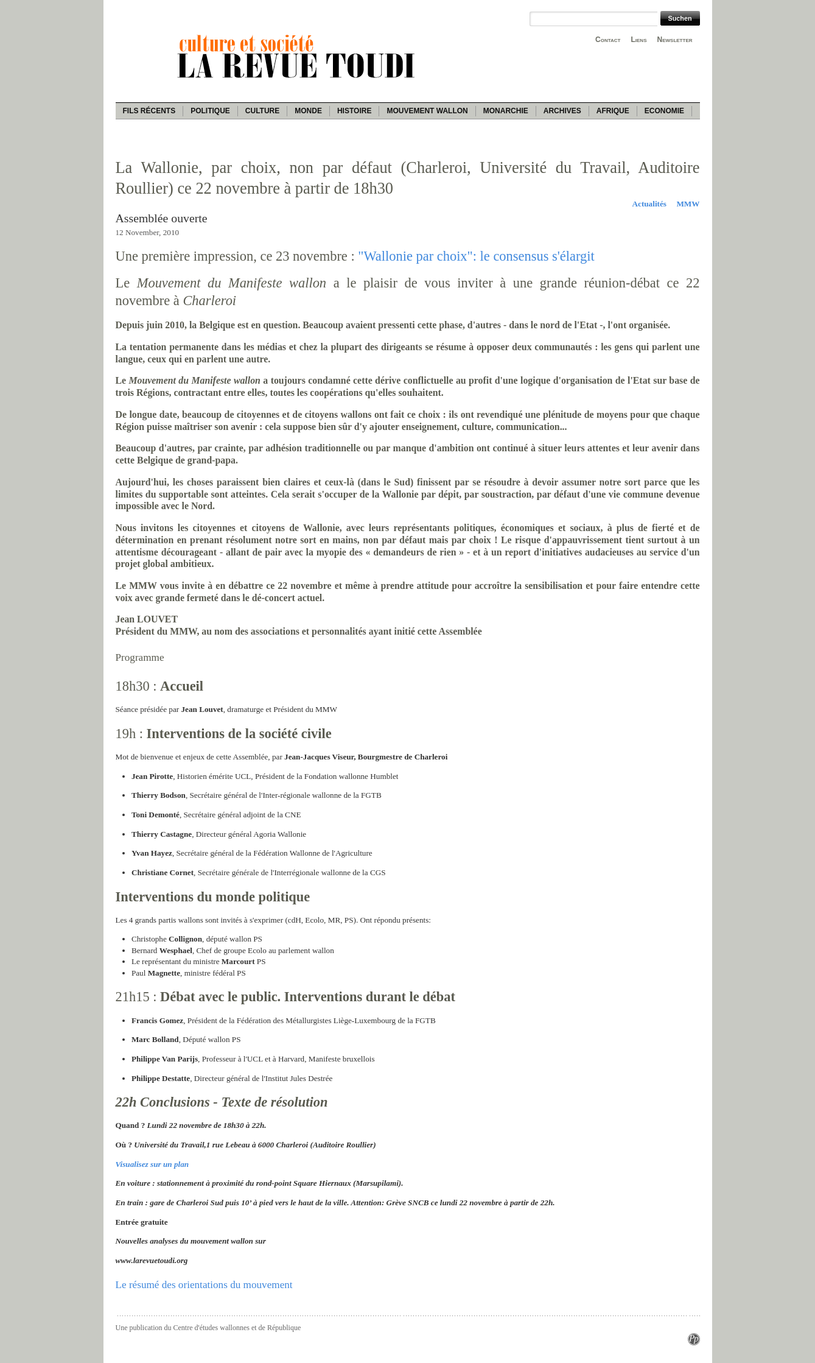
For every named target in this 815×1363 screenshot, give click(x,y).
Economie (664, 111)
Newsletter (675, 39)
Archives (562, 111)
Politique (210, 111)
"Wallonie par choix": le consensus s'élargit (476, 256)
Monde (308, 111)
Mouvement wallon (427, 111)
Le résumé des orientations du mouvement (204, 1285)
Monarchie (505, 111)
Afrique (612, 111)
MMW (687, 203)
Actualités (649, 203)
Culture (262, 111)
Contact (607, 39)
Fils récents (149, 111)
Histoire (354, 111)
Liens (638, 39)
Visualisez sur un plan (152, 1164)
